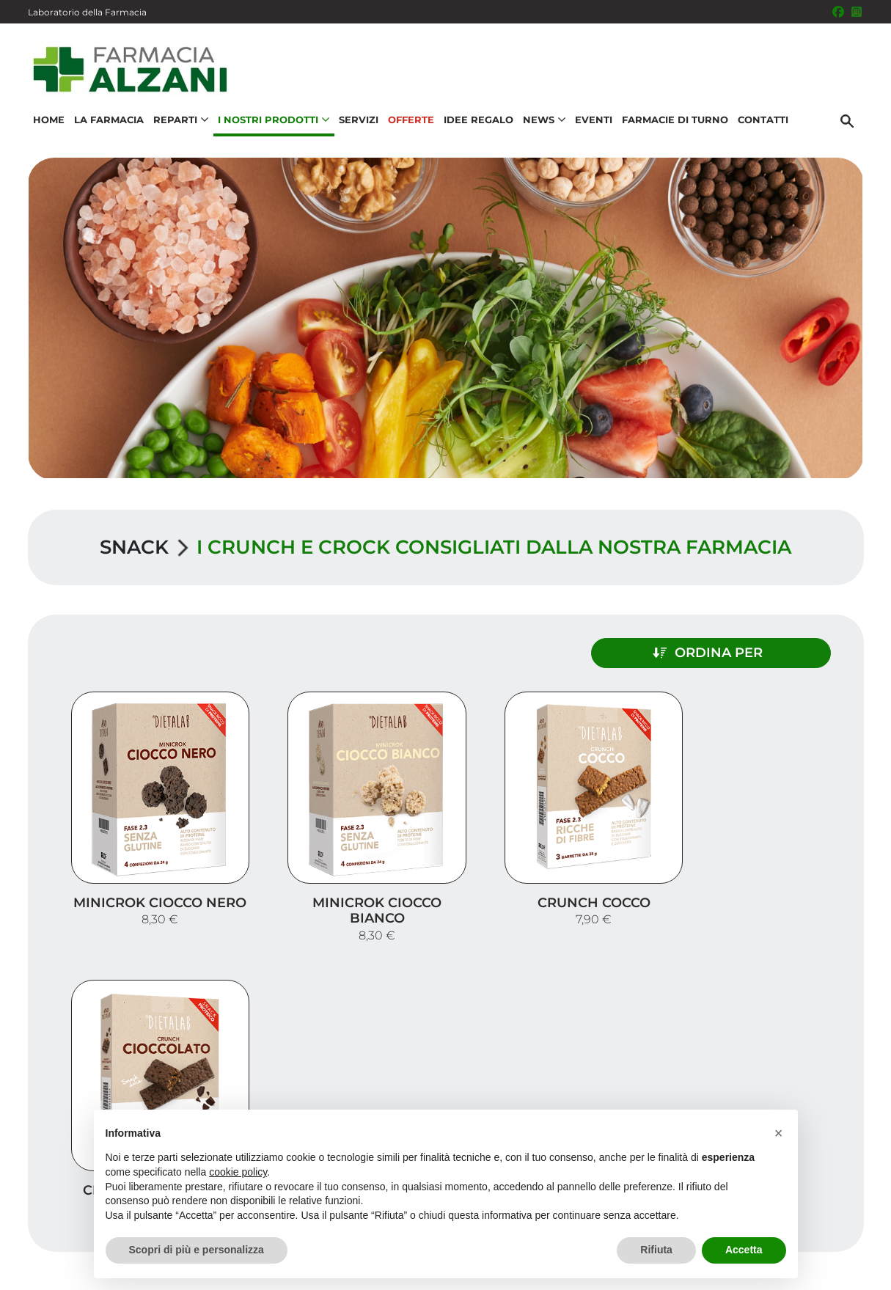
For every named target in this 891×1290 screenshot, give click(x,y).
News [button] (543, 122)
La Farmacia (108, 122)
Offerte (410, 122)
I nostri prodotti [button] (273, 122)
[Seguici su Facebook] (838, 11)
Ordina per (736, 651)
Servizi (358, 122)
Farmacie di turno (674, 122)
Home (48, 122)
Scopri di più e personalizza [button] (196, 1250)
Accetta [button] (744, 1250)
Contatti (762, 122)
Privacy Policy (813, 1256)
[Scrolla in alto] (857, 1216)
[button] (779, 1133)
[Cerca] (848, 122)
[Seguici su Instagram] (856, 11)
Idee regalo (813, 1119)
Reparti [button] (180, 122)
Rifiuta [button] (656, 1250)
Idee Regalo (478, 122)
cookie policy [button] (238, 1172)
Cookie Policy (822, 1271)
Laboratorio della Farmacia (87, 12)
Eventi (593, 122)
